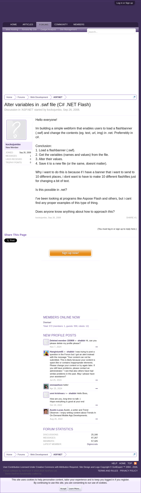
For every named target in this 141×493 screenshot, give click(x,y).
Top (130, 463)
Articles (28, 24)
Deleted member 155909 (62, 340)
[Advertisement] (70, 63)
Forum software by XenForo (30, 471)
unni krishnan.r (57, 393)
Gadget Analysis (48, 29)
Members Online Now (61, 317)
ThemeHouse (48, 473)
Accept (63, 488)
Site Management (68, 29)
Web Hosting (12, 29)
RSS (135, 463)
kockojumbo (54, 109)
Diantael (47, 322)
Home (13, 24)
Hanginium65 (56, 351)
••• (96, 347)
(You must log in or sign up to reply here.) (117, 229)
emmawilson (56, 385)
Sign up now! (70, 253)
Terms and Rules (108, 471)
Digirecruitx (92, 444)
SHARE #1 (131, 217)
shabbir (81, 340)
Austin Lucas (56, 410)
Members (78, 24)
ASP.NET (27, 109)
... (82, 29)
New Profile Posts (59, 335)
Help (114, 463)
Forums (43, 24)
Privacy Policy (129, 471)
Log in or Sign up (125, 3)
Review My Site (29, 29)
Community (61, 24)
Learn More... (75, 488)
